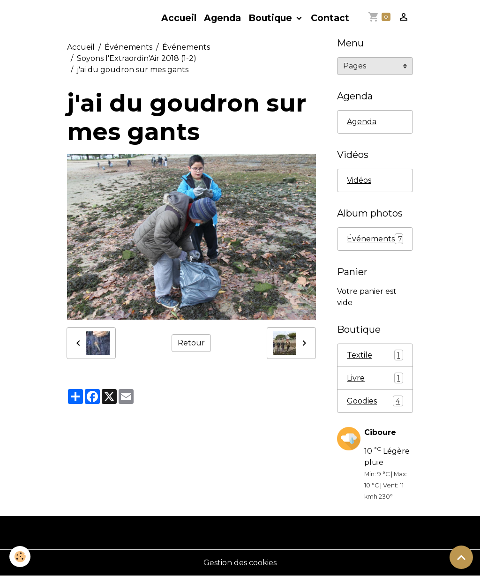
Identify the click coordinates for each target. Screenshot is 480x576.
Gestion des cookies (240, 562)
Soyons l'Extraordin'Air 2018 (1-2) (136, 58)
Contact (330, 17)
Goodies (375, 401)
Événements (128, 47)
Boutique (271, 17)
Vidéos (359, 180)
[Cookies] (19, 556)
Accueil (178, 17)
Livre (375, 378)
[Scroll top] (461, 557)
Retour (191, 342)
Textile (375, 355)
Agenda (222, 17)
